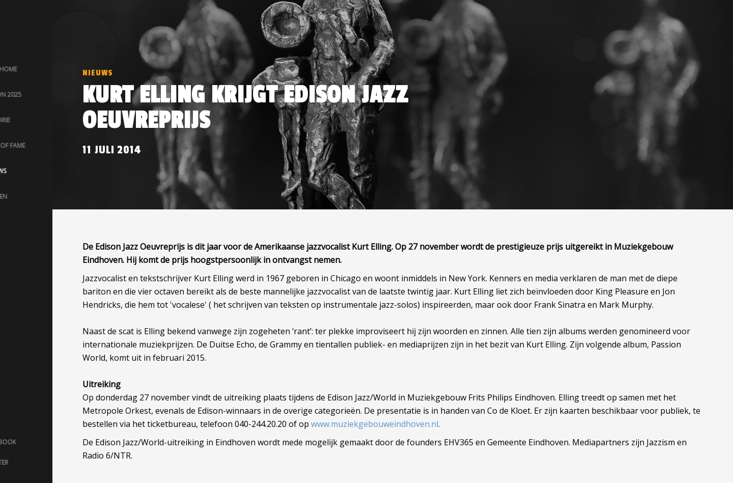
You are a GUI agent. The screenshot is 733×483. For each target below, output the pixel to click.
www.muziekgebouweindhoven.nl (374, 424)
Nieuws (97, 73)
